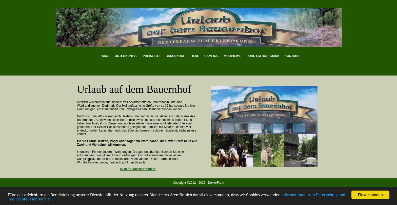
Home (105, 56)
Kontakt (292, 56)
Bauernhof (175, 56)
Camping (211, 56)
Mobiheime (232, 56)
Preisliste (152, 56)
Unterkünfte (126, 56)
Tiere (194, 56)
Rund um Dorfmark (263, 56)
